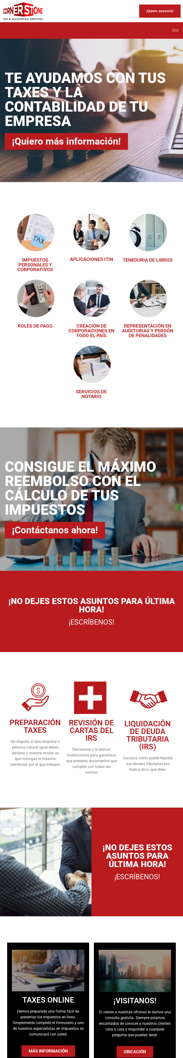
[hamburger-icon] (175, 30)
